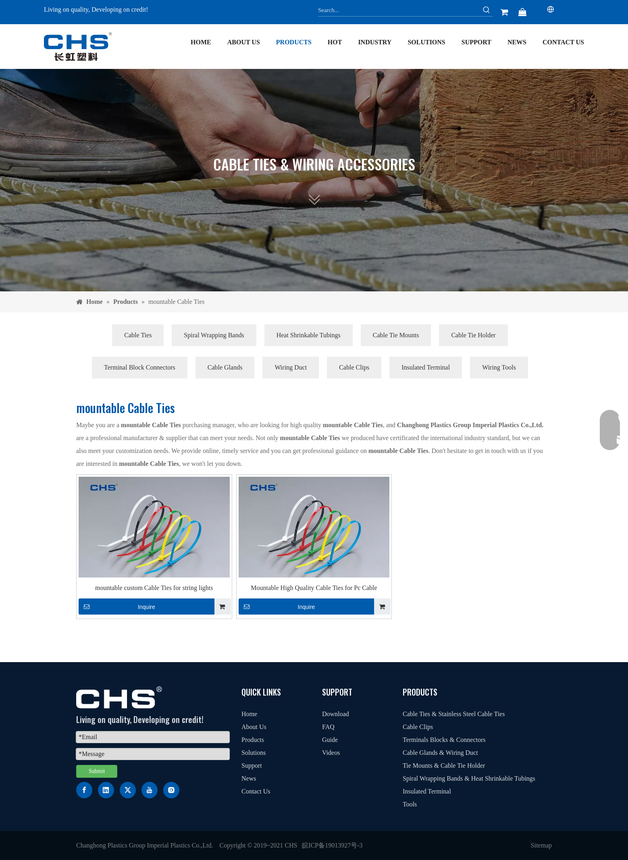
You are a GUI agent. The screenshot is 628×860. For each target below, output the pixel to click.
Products (252, 739)
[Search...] (399, 10)
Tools (410, 804)
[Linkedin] (106, 790)
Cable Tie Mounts (396, 335)
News (248, 778)
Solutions (253, 752)
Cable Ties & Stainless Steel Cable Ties (454, 713)
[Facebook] (84, 790)
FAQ (328, 726)
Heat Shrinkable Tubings (309, 335)
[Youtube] (149, 790)
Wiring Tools (499, 367)
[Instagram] (171, 790)
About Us (253, 726)
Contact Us (255, 791)
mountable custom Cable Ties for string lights (154, 587)
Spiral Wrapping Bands (214, 335)
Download (335, 713)
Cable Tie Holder (473, 335)
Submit (97, 771)
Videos (331, 752)
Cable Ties (138, 335)
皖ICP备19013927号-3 (332, 845)
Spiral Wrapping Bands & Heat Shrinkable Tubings (469, 778)
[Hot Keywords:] (486, 10)
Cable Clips (354, 367)
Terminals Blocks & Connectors (444, 739)
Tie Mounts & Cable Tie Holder (444, 765)
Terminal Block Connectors (139, 367)
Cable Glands (225, 367)
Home (249, 713)
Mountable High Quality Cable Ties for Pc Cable (314, 587)
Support (251, 765)
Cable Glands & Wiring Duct (440, 752)
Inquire (117, 606)
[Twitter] (128, 790)
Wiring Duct (290, 367)
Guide (330, 739)
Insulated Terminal (425, 367)
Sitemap (541, 845)
